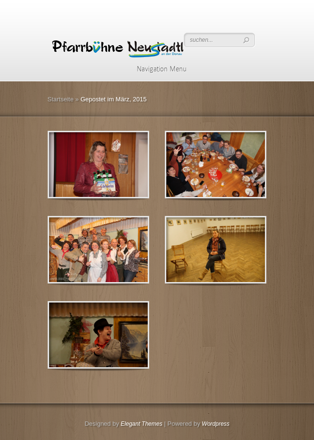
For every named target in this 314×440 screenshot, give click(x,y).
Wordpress (216, 423)
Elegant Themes (141, 423)
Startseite (61, 99)
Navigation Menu (155, 69)
